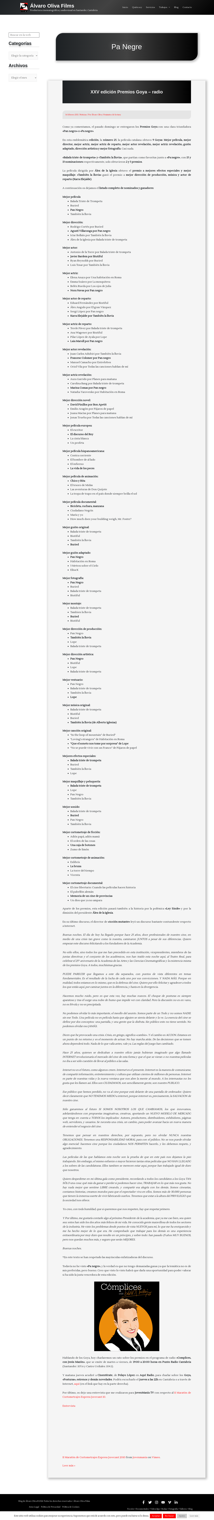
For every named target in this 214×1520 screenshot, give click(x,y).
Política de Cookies (70, 1507)
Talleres (183, 1509)
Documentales (142, 1509)
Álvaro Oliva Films (52, 6)
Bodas (164, 1509)
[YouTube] (163, 1502)
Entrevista (69, 1406)
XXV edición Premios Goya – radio (127, 91)
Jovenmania (140, 1457)
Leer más (194, 1516)
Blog (190, 1509)
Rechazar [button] (169, 1516)
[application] (168, 7)
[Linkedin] (176, 1502)
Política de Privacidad (50, 1507)
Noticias (83, 115)
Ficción (130, 1509)
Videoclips (155, 1509)
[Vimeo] (169, 1502)
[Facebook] (143, 1502)
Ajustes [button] (182, 1516)
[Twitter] (150, 1502)
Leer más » (69, 1466)
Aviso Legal (34, 1507)
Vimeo (156, 1457)
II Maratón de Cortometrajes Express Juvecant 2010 (94, 1457)
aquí (77, 1384)
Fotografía (173, 1509)
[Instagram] (156, 1502)
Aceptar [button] (156, 1516)
